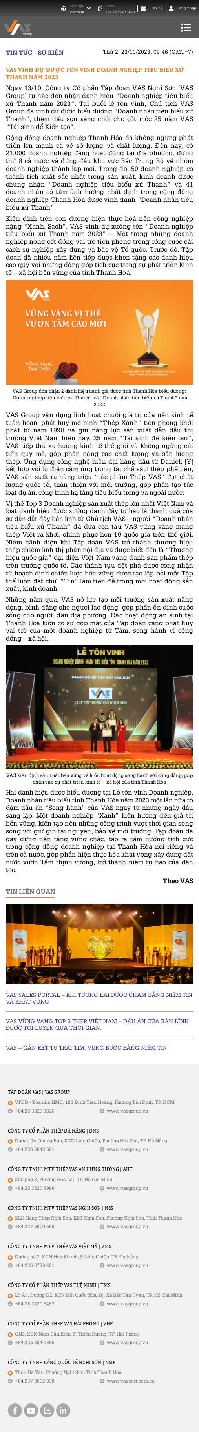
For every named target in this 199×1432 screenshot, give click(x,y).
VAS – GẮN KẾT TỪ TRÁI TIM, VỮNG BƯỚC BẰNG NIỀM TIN (86, 1047)
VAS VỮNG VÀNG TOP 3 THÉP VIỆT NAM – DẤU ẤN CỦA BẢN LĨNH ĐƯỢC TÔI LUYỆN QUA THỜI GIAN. (97, 1024)
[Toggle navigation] (186, 27)
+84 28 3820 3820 (120, 12)
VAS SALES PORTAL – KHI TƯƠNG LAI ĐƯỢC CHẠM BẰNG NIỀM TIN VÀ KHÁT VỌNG (99, 998)
